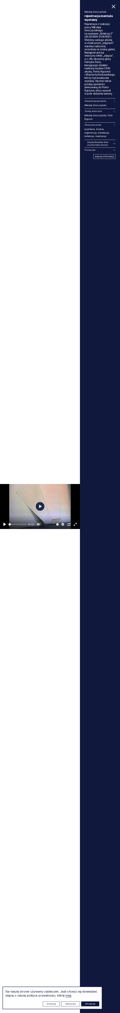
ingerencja (90, 132)
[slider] (17, 524)
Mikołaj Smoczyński (95, 105)
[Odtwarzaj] (5, 524)
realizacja (100, 136)
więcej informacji (104, 156)
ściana (100, 129)
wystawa (89, 129)
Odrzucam (70, 1004)
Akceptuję (90, 1004)
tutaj (68, 995)
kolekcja (89, 136)
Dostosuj (51, 1004)
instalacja (103, 132)
